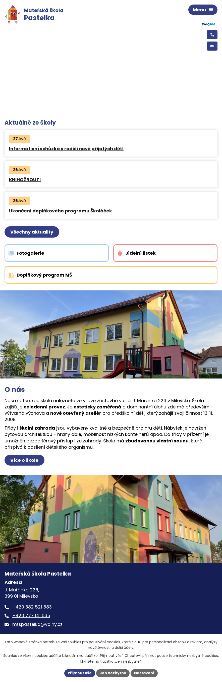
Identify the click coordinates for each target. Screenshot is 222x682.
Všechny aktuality (31, 232)
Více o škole (24, 460)
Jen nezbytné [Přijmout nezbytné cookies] (113, 672)
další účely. (124, 647)
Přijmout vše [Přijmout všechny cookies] (80, 672)
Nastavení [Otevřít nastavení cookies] (144, 672)
